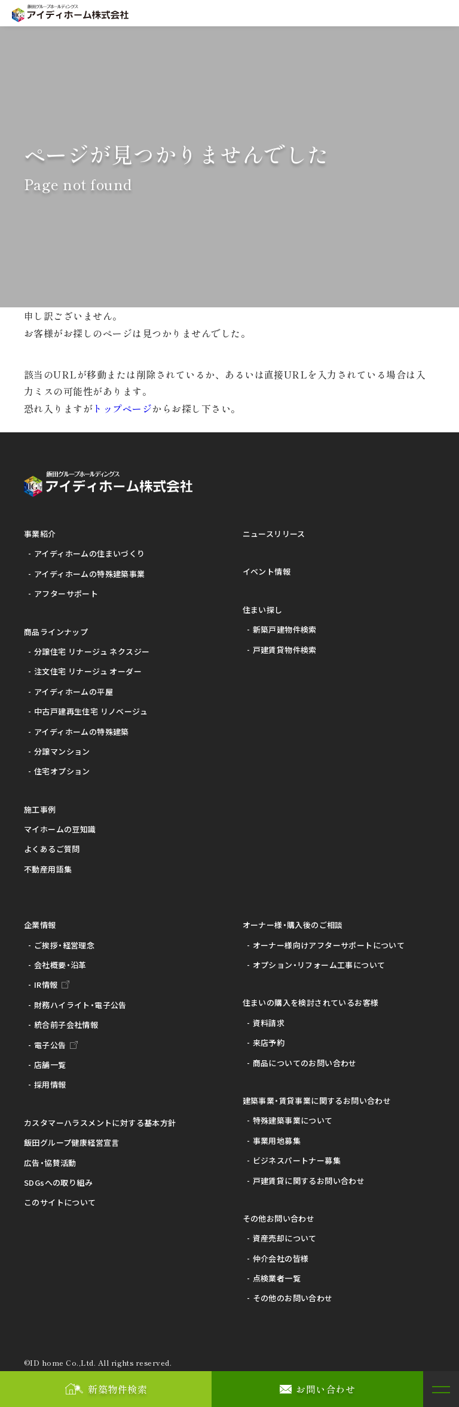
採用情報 (50, 1084)
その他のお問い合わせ (293, 1298)
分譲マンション (62, 751)
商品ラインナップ (56, 631)
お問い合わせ (325, 1389)
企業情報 (40, 924)
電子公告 (50, 1045)
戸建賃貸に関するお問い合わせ (309, 1180)
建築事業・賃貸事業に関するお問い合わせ (317, 1100)
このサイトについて (60, 1202)
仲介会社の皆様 (281, 1258)
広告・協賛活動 (50, 1162)
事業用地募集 (277, 1140)
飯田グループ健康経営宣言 (72, 1142)
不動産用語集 (48, 869)
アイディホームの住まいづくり (89, 553)
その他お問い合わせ (279, 1218)
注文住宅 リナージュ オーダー (88, 671)
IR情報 (46, 984)
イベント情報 (266, 571)
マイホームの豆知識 (60, 829)
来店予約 (269, 1042)
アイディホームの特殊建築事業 (89, 573)
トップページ (122, 408)
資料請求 (269, 1022)
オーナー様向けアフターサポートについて (329, 945)
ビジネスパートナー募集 (297, 1160)
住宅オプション (62, 771)
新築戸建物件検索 (285, 629)
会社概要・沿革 (60, 964)
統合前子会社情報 (66, 1024)
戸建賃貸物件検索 (285, 649)
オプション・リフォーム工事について (319, 964)
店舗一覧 (50, 1064)
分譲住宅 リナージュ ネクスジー (91, 651)
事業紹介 (40, 533)
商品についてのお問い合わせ (305, 1063)
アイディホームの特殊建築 (81, 731)
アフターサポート (66, 593)
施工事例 (40, 809)
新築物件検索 (117, 1389)
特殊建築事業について (293, 1120)
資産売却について (285, 1238)
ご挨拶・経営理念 (64, 945)
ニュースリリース (274, 533)
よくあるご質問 (52, 848)
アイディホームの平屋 (73, 691)
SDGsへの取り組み (58, 1182)
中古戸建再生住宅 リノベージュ (91, 711)
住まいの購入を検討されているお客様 (311, 1002)
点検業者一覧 (277, 1278)
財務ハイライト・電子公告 (80, 1005)
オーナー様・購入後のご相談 (293, 924)
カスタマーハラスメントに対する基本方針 (100, 1122)
